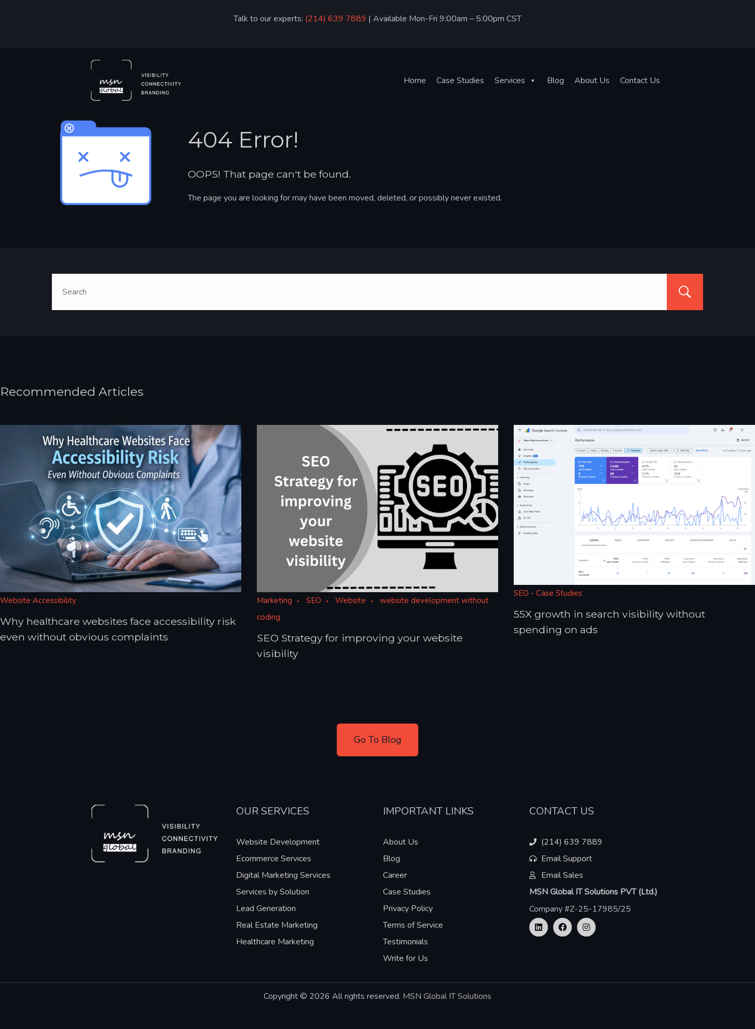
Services (516, 80)
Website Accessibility (38, 600)
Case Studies (460, 80)
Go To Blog (378, 739)
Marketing (274, 600)
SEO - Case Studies (548, 593)
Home (415, 80)
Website (350, 600)
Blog (555, 80)
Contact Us (640, 80)
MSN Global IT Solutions (447, 996)
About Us (592, 80)
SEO (313, 600)
